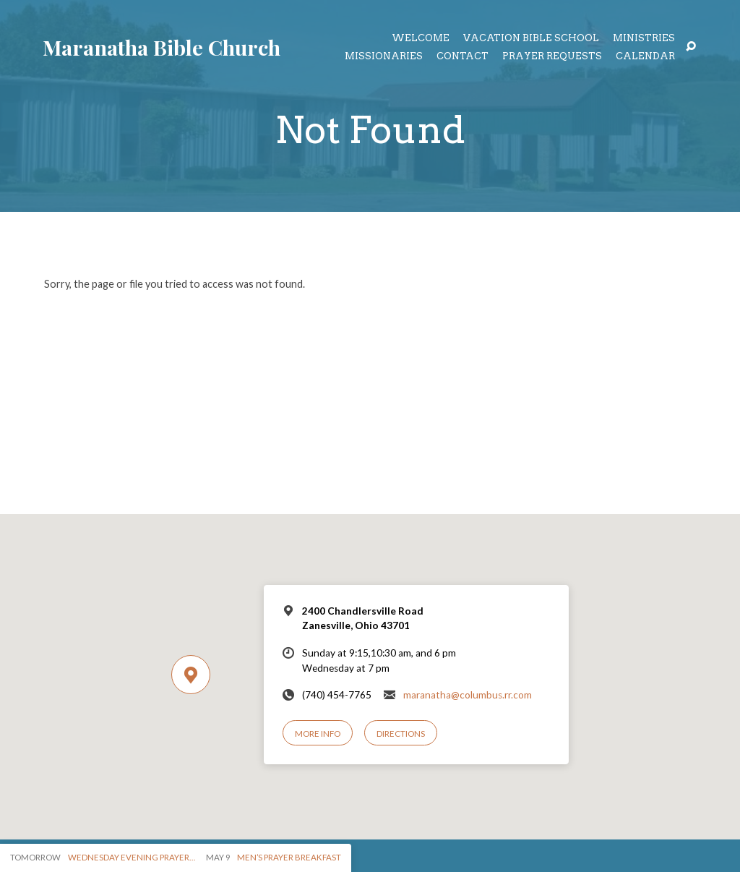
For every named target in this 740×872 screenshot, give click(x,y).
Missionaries (384, 56)
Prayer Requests (552, 56)
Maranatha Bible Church (161, 47)
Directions (401, 733)
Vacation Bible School (531, 38)
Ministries (644, 38)
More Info (317, 733)
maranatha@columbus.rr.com (467, 695)
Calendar (645, 56)
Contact (462, 56)
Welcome (420, 38)
